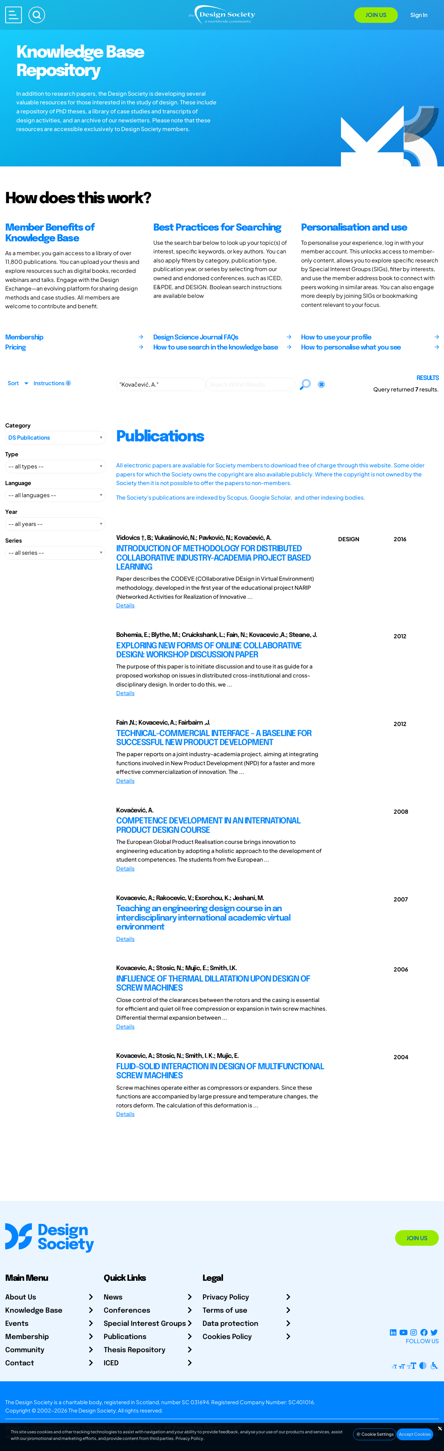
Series (13, 540)
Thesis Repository (134, 1350)
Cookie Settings (375, 1434)
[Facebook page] (424, 1332)
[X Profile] (434, 1332)
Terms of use (225, 1310)
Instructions (52, 383)
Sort (13, 383)
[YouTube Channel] (403, 1332)
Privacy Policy (226, 1297)
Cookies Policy (227, 1337)
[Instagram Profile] (413, 1332)
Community (24, 1350)
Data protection (230, 1324)
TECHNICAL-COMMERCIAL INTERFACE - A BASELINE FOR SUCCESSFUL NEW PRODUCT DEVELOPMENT (213, 738)
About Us (20, 1297)
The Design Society (92, 1410)
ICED (111, 1363)
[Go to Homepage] (222, 14)
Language (18, 482)
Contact (19, 1363)
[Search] (36, 15)
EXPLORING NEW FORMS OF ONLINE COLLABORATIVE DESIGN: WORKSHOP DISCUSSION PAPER (209, 650)
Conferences (127, 1310)
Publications (125, 1337)
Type (11, 454)
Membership (27, 1337)
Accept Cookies (415, 1434)
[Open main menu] (13, 15)
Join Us (376, 14)
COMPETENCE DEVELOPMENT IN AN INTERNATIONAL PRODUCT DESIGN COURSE (208, 826)
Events (16, 1324)
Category (18, 425)
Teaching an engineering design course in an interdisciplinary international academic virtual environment (203, 918)
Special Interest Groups (145, 1324)
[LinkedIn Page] (393, 1332)
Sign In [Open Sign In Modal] (418, 14)
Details (125, 605)
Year (11, 511)
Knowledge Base (33, 1310)
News (113, 1297)
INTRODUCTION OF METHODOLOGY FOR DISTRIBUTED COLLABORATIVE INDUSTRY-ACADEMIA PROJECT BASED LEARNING (213, 558)
